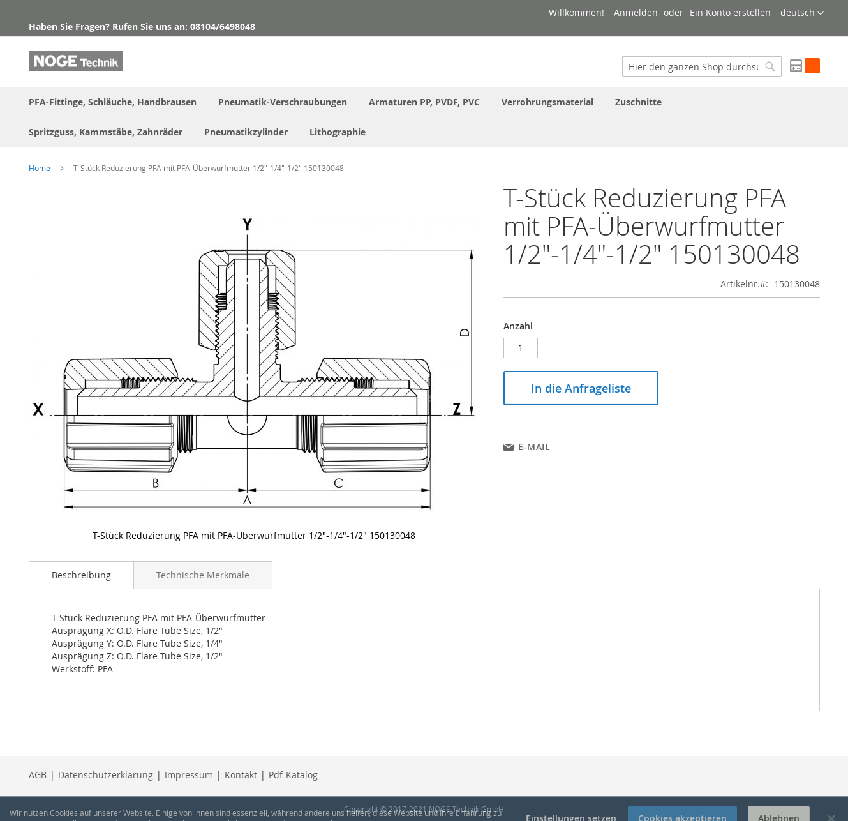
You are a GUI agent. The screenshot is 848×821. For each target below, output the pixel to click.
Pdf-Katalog (293, 775)
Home (39, 168)
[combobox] (702, 66)
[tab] (81, 575)
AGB (38, 775)
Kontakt (241, 775)
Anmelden (636, 12)
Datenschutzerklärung (105, 775)
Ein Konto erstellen (730, 12)
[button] (802, 13)
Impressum (189, 775)
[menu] (424, 117)
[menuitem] (112, 102)
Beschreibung (81, 575)
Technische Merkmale (202, 575)
